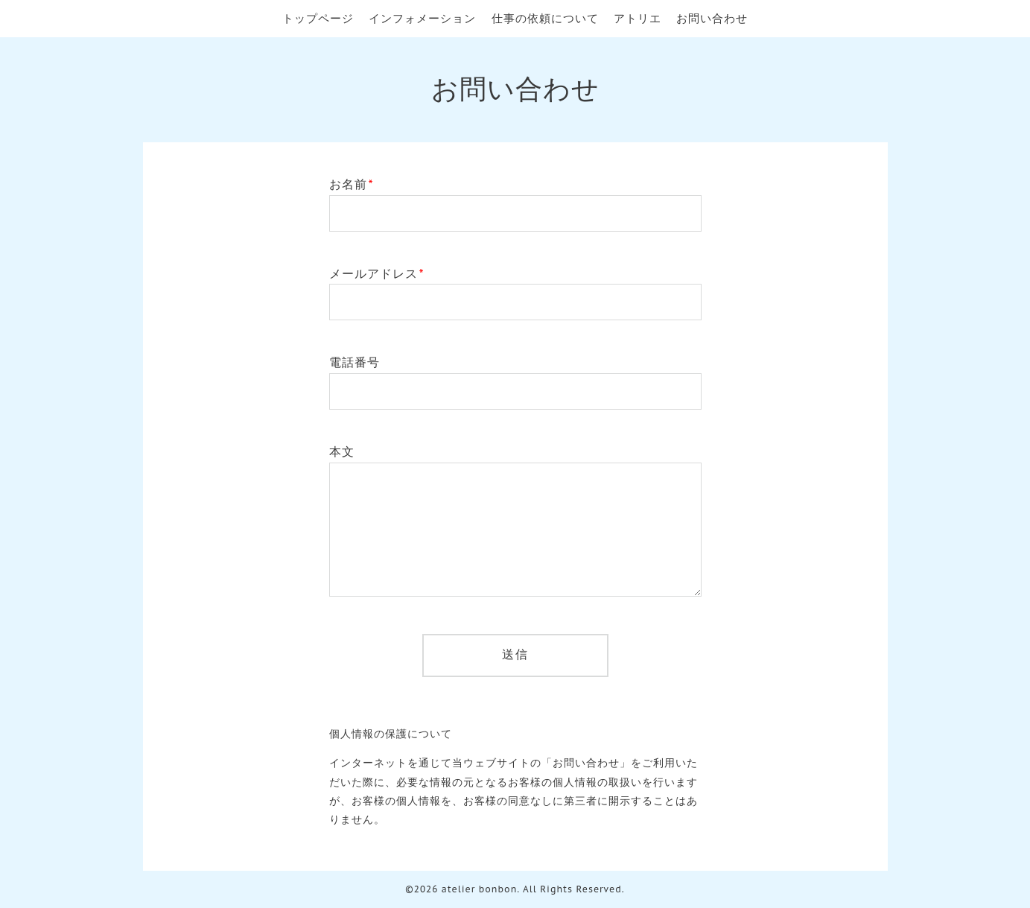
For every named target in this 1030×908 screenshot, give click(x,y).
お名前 (351, 184)
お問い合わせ (712, 18)
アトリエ (637, 18)
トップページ (318, 18)
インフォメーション (422, 18)
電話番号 (354, 362)
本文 (342, 451)
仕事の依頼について (545, 18)
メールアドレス (377, 273)
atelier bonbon (480, 889)
